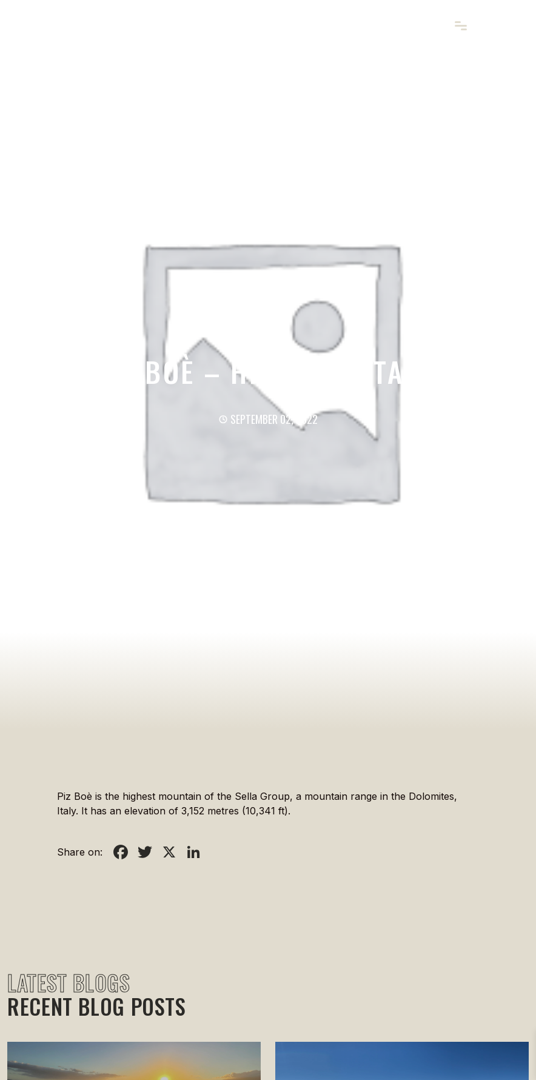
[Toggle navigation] (460, 26)
